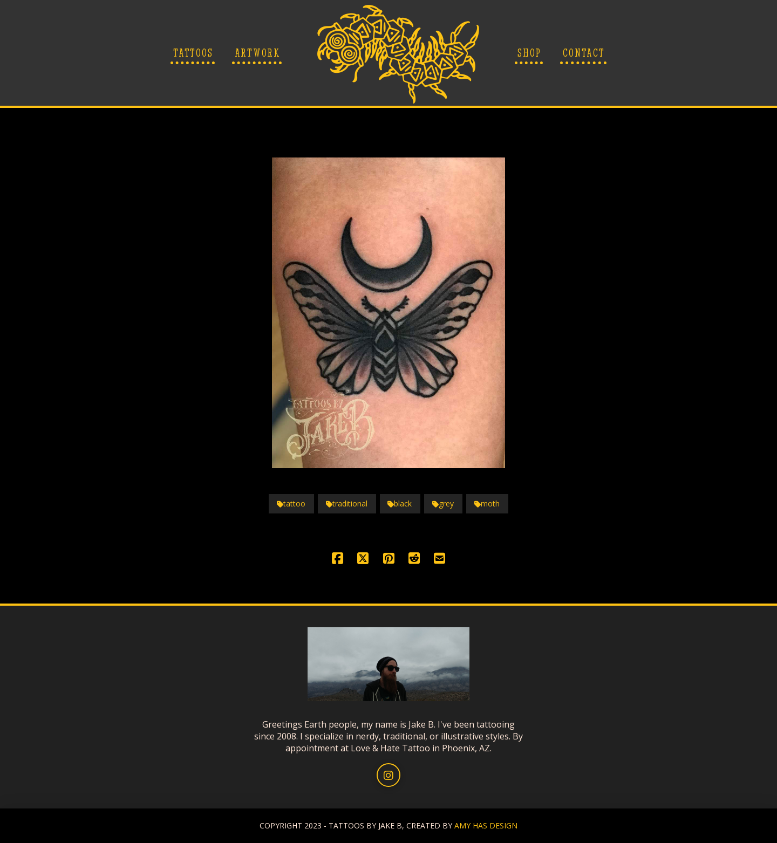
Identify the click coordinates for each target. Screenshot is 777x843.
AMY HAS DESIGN (485, 825)
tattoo (291, 503)
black (399, 503)
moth (487, 503)
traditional (346, 503)
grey (443, 503)
